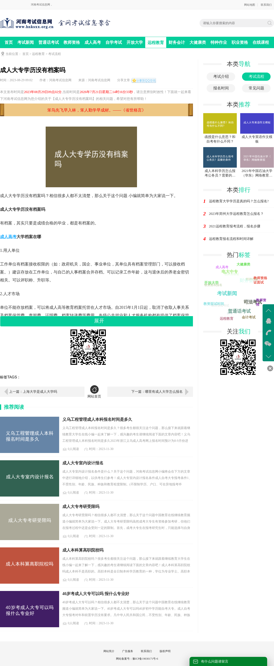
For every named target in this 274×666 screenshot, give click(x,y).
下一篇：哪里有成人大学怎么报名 (157, 391)
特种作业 (219, 42)
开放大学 (134, 42)
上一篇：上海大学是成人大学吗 (33, 391)
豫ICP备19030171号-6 (145, 658)
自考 (229, 313)
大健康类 (198, 42)
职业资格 (240, 42)
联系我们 (266, 4)
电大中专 (230, 271)
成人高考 (92, 42)
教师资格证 (231, 274)
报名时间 (221, 88)
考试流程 (54, 54)
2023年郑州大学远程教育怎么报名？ (236, 214)
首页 (9, 42)
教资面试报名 (213, 285)
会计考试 (249, 317)
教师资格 (71, 42)
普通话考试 (48, 42)
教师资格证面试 (260, 280)
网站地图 (249, 4)
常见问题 (256, 88)
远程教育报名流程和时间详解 (231, 239)
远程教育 (156, 42)
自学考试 (113, 42)
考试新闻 (25, 42)
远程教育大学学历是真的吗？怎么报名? (239, 201)
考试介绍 (221, 76)
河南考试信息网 (60, 80)
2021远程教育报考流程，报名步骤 (234, 226)
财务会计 (177, 42)
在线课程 (261, 42)
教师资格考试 (220, 305)
